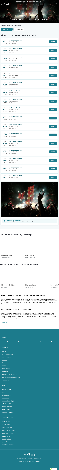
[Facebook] (7, 341)
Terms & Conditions (6, 395)
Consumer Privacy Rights (8, 401)
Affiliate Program (6, 368)
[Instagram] (29, 341)
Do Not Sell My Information (8, 403)
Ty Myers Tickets (6, 442)
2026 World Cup (6, 421)
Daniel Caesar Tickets (7, 427)
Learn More (43, 221)
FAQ (3, 392)
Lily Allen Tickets (6, 424)
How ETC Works (6, 409)
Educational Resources (7, 412)
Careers (4, 365)
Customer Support (6, 389)
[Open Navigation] (56, 4)
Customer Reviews (6, 357)
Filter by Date (19, 29)
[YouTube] (40, 341)
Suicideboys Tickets (6, 436)
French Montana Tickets (7, 444)
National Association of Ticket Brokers (11, 377)
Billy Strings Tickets (6, 439)
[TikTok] (51, 341)
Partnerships (5, 371)
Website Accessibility (7, 406)
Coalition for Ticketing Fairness (9, 374)
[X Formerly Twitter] (18, 341)
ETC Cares (4, 360)
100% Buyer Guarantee (7, 354)
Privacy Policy (5, 398)
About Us (4, 351)
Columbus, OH (6, 29)
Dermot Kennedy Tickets (8, 433)
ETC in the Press (6, 380)
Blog (3, 362)
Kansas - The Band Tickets (8, 430)
